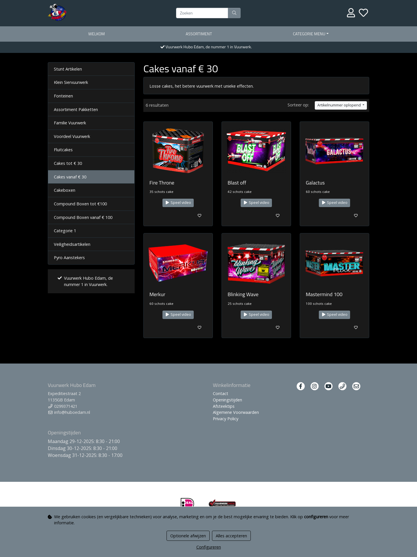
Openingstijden (227, 400)
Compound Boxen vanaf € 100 (83, 217)
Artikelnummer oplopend (339, 105)
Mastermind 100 (324, 294)
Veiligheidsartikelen (72, 244)
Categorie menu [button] (309, 34)
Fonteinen (63, 96)
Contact (220, 393)
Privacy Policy (225, 418)
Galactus (315, 183)
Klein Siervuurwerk (71, 82)
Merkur (157, 294)
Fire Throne (161, 183)
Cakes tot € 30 (68, 163)
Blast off (237, 183)
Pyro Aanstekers (69, 257)
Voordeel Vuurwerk (72, 136)
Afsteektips (224, 406)
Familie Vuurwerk (70, 123)
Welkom (96, 34)
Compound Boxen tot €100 (80, 203)
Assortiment (199, 34)
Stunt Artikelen (68, 69)
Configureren (208, 547)
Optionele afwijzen (188, 535)
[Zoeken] (202, 13)
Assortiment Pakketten (76, 109)
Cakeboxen (64, 190)
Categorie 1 (65, 230)
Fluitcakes (63, 149)
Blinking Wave (243, 294)
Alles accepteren (231, 535)
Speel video (178, 202)
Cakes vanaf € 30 (70, 177)
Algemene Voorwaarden (236, 412)
